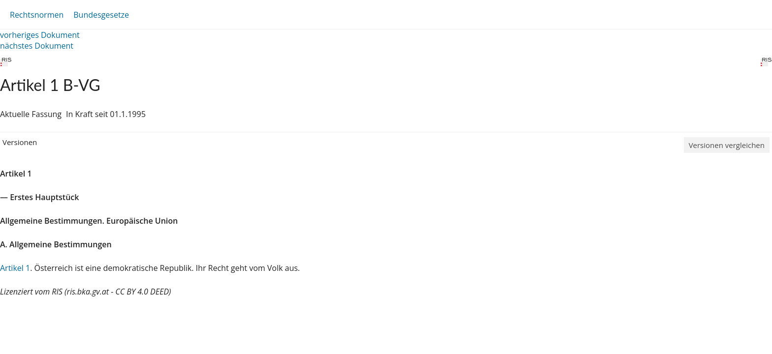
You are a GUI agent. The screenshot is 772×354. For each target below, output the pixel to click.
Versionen (19, 142)
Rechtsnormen (37, 14)
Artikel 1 (15, 268)
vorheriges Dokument (40, 35)
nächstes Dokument (36, 45)
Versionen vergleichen (727, 145)
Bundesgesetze (101, 14)
